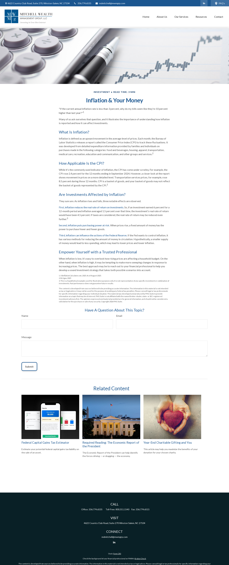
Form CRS (117, 554)
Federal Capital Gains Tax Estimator (45, 442)
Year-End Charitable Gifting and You (167, 442)
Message (26, 337)
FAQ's (220, 3)
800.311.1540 (122, 509)
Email (119, 315)
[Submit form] (29, 366)
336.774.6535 (82, 3)
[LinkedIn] (204, 3)
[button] (146, 16)
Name (24, 315)
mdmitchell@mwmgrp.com (110, 3)
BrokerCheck (140, 559)
